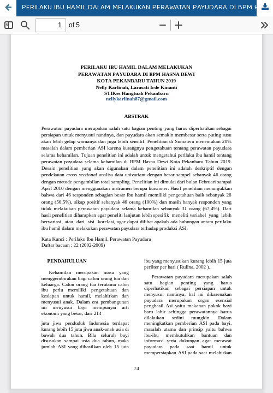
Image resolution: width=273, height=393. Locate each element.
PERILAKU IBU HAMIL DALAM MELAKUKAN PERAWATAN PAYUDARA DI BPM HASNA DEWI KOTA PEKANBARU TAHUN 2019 (147, 8)
